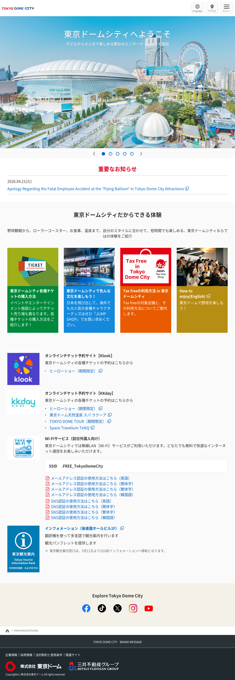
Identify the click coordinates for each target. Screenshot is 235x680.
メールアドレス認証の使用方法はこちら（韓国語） (93, 494)
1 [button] (103, 154)
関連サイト (73, 655)
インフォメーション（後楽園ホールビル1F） (82, 528)
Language (197, 10)
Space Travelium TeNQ (69, 427)
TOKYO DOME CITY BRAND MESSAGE (117, 642)
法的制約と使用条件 (49, 655)
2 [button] (110, 154)
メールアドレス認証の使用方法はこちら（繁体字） (93, 489)
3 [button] (117, 154)
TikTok (102, 608)
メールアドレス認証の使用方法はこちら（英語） (91, 478)
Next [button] (141, 153)
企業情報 (11, 655)
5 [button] (132, 154)
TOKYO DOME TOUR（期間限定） (78, 421)
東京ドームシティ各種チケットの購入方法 (32, 293)
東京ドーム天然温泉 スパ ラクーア (78, 415)
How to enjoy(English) (192, 293)
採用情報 (26, 655)
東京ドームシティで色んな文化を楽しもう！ (89, 293)
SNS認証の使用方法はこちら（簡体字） (84, 506)
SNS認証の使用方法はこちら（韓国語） (84, 517)
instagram (133, 608)
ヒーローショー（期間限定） (73, 371)
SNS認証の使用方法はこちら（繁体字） (84, 512)
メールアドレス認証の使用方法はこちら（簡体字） (93, 483)
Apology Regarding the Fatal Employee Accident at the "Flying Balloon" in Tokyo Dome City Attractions (95, 188)
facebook (86, 608)
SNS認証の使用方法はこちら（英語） (82, 501)
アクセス (212, 10)
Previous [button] (94, 153)
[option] (117, 82)
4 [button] (124, 154)
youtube (149, 608)
